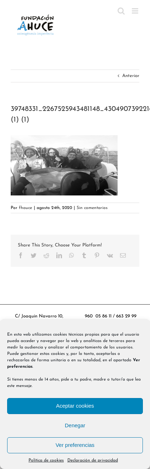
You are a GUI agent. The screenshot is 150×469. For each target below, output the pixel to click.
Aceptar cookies (75, 406)
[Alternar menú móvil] (135, 11)
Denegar (75, 425)
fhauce (25, 208)
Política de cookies (46, 460)
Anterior (130, 75)
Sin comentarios (92, 208)
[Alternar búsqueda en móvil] (121, 11)
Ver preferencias (75, 445)
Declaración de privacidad (92, 460)
